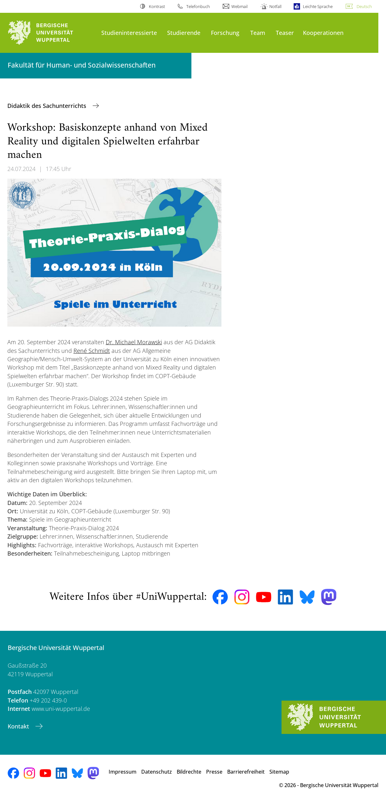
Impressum (122, 771)
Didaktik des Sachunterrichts (47, 106)
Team (257, 32)
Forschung (225, 32)
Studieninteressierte (129, 32)
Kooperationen (323, 32)
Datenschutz (156, 771)
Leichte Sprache (318, 6)
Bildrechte (189, 771)
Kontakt (19, 726)
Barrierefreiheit (246, 771)
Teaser (285, 32)
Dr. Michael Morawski (134, 342)
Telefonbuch (198, 6)
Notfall (275, 6)
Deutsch (364, 6)
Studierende (183, 32)
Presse (214, 771)
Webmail (239, 6)
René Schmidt (91, 350)
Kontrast (157, 6)
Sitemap (279, 771)
